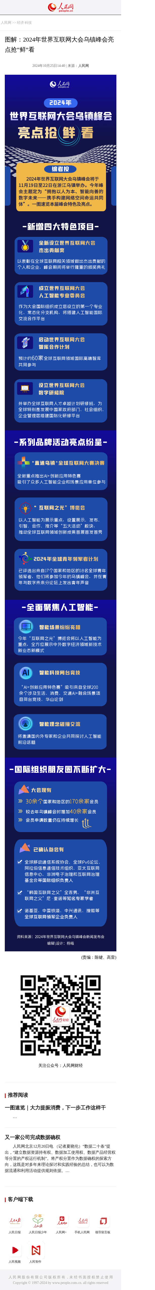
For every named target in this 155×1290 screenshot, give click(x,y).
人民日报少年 (38, 1223)
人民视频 (15, 1252)
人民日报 (15, 1223)
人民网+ (62, 1223)
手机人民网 (82, 1223)
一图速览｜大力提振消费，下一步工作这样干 (55, 1107)
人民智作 (36, 1252)
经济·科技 (24, 23)
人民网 (6, 23)
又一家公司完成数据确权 (32, 1137)
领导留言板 (103, 1223)
